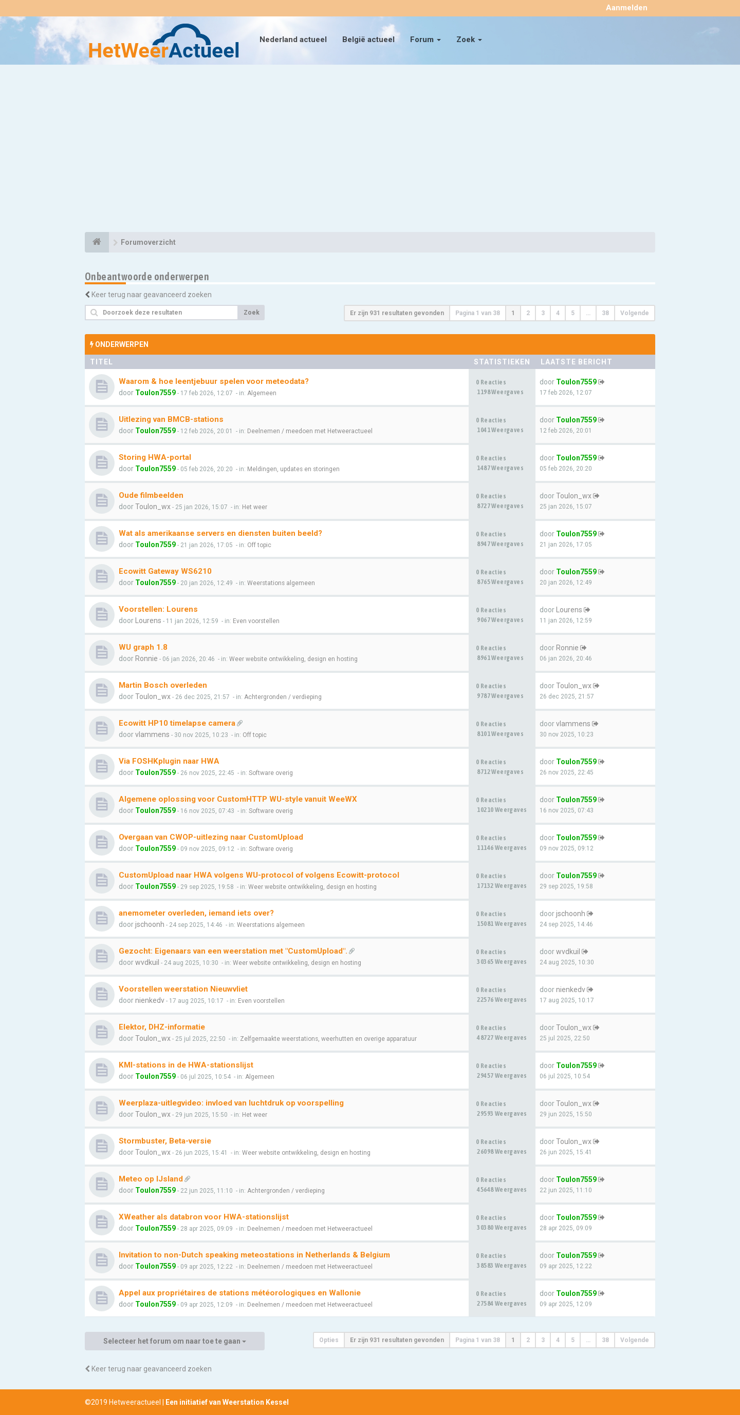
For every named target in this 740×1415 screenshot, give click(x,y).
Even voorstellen (256, 621)
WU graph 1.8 (143, 647)
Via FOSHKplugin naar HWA (169, 761)
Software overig (271, 773)
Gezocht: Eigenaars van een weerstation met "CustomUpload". (233, 951)
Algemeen (261, 393)
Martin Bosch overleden (163, 685)
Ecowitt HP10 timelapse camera (177, 723)
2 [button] (528, 313)
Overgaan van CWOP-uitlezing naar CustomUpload (211, 837)
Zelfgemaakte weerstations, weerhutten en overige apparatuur (328, 1038)
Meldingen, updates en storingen (293, 469)
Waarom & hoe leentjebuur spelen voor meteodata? (214, 381)
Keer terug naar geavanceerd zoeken (151, 294)
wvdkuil (147, 962)
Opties (329, 1340)
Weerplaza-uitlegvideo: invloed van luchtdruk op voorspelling (231, 1103)
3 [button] (543, 313)
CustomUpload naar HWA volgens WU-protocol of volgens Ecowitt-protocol (259, 875)
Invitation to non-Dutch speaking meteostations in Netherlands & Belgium (254, 1254)
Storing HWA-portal (155, 457)
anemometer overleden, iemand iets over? (196, 913)
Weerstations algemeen (281, 583)
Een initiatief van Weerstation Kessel (227, 1402)
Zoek (469, 39)
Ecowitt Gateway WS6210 (165, 571)
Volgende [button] (634, 313)
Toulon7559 (155, 393)
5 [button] (573, 313)
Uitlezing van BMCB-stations (171, 419)
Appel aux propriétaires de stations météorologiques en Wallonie (240, 1292)
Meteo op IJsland (151, 1179)
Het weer (254, 507)
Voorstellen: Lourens (158, 609)
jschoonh (149, 924)
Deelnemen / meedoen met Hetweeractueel (310, 431)
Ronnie (146, 658)
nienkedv (149, 1000)
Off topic (259, 545)
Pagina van (477, 313)
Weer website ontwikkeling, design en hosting (293, 659)
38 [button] (605, 313)
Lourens (148, 620)
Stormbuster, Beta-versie (165, 1141)
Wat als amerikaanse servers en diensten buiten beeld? (220, 533)
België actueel (368, 39)
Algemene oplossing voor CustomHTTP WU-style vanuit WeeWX (238, 799)
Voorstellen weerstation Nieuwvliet (183, 989)
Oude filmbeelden (151, 495)
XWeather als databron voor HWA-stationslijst (204, 1217)
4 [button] (558, 313)
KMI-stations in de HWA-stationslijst (186, 1065)
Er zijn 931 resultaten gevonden (397, 313)
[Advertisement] (370, 150)
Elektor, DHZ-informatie (162, 1027)
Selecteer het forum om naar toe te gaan (174, 1341)
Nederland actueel (293, 39)
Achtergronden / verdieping (283, 697)
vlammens (152, 734)
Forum (425, 39)
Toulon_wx (153, 506)
